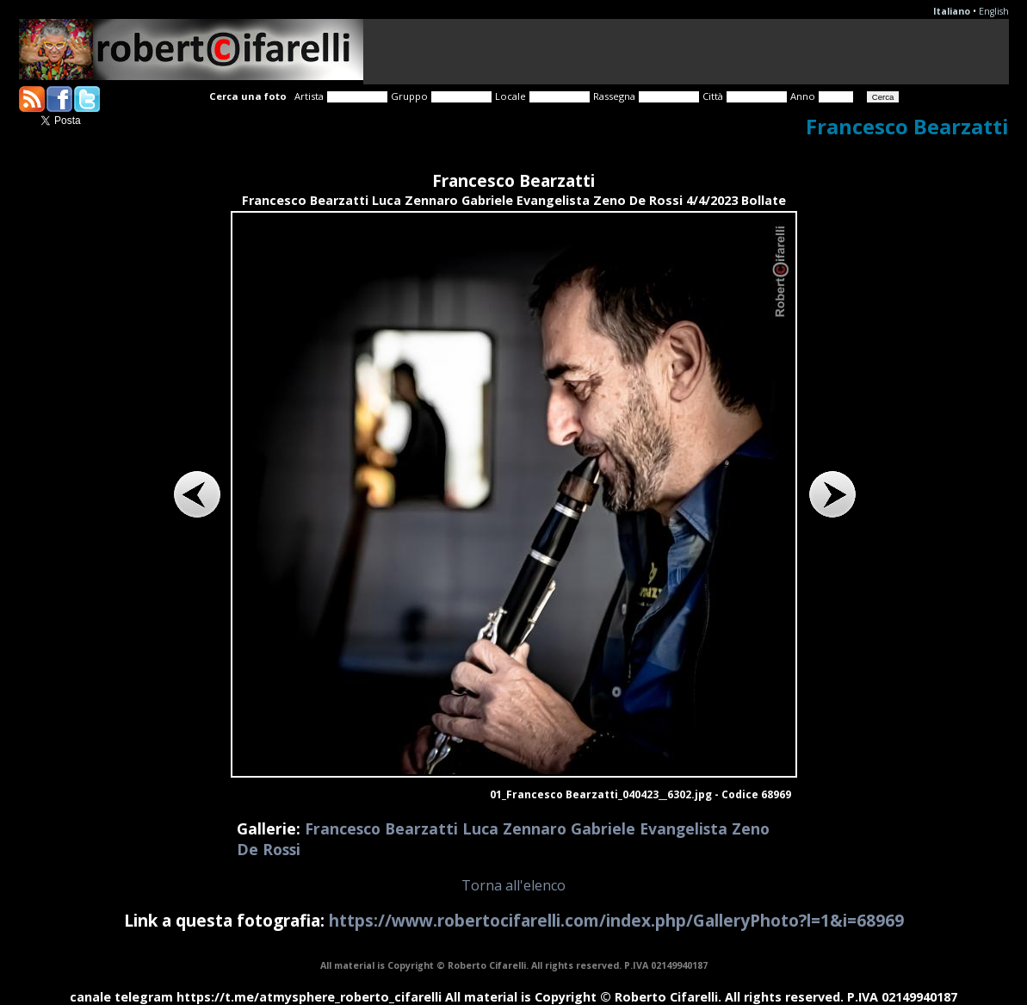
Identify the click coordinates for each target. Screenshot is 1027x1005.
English (994, 11)
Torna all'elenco (513, 885)
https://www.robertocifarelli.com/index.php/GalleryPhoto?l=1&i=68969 (616, 920)
